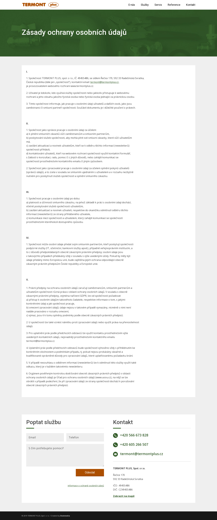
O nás (131, 5)
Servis (158, 5)
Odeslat (90, 472)
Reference (174, 5)
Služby (145, 5)
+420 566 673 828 (134, 435)
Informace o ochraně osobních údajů (86, 485)
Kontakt (190, 5)
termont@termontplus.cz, (104, 82)
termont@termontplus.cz (141, 453)
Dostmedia (65, 516)
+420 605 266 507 (134, 444)
